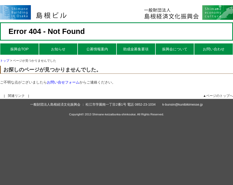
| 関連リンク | (16, 96)
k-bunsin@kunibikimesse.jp (182, 104)
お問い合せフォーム (63, 82)
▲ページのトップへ (218, 96)
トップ (4, 60)
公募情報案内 (97, 49)
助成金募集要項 (135, 49)
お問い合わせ (213, 49)
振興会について (174, 49)
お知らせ (58, 49)
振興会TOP (19, 49)
